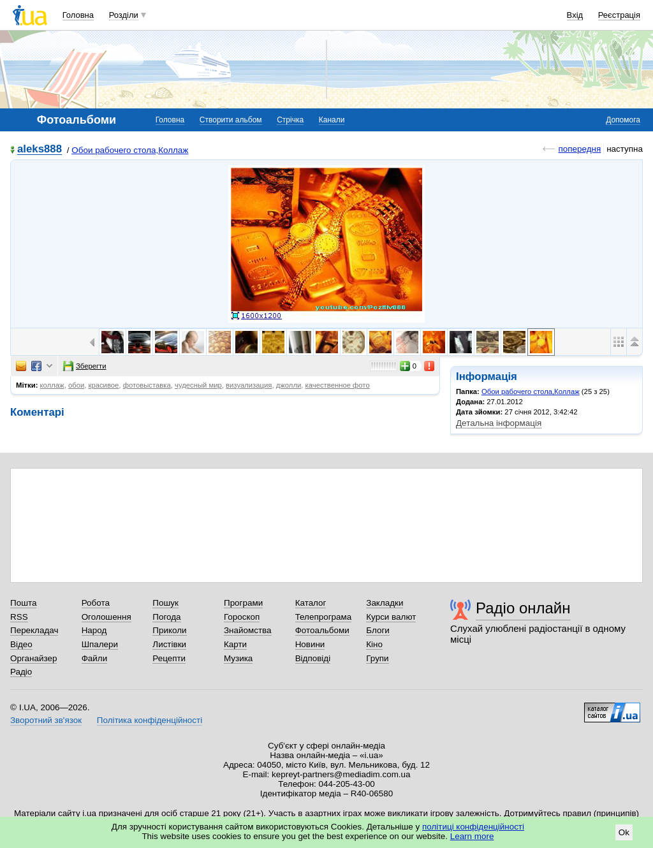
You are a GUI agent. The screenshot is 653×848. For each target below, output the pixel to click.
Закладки (384, 603)
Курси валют (391, 617)
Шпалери (100, 644)
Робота (96, 603)
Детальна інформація (498, 423)
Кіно (374, 644)
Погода (166, 617)
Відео (21, 644)
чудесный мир (198, 385)
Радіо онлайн (523, 608)
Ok (624, 832)
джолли (289, 385)
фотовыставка (147, 385)
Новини (310, 644)
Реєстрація (619, 15)
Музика (238, 658)
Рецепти (169, 658)
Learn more (472, 836)
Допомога (623, 119)
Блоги (378, 630)
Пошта (23, 603)
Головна (78, 15)
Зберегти (84, 366)
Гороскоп (242, 617)
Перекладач (34, 630)
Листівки (169, 644)
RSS (19, 617)
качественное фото (337, 385)
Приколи (169, 630)
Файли (95, 658)
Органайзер (33, 658)
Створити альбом (231, 119)
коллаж (52, 385)
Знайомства (248, 630)
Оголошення (106, 617)
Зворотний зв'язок (46, 720)
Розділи (123, 15)
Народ (94, 630)
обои (76, 385)
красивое (104, 385)
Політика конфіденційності (149, 720)
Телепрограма (323, 617)
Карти (235, 644)
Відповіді (313, 658)
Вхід (575, 15)
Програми (243, 603)
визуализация (249, 385)
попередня (579, 149)
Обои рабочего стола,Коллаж (129, 150)
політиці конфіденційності (473, 826)
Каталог (310, 603)
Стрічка (290, 119)
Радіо (21, 671)
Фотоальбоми (322, 630)
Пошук (165, 603)
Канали (332, 119)
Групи (377, 658)
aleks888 (39, 149)
